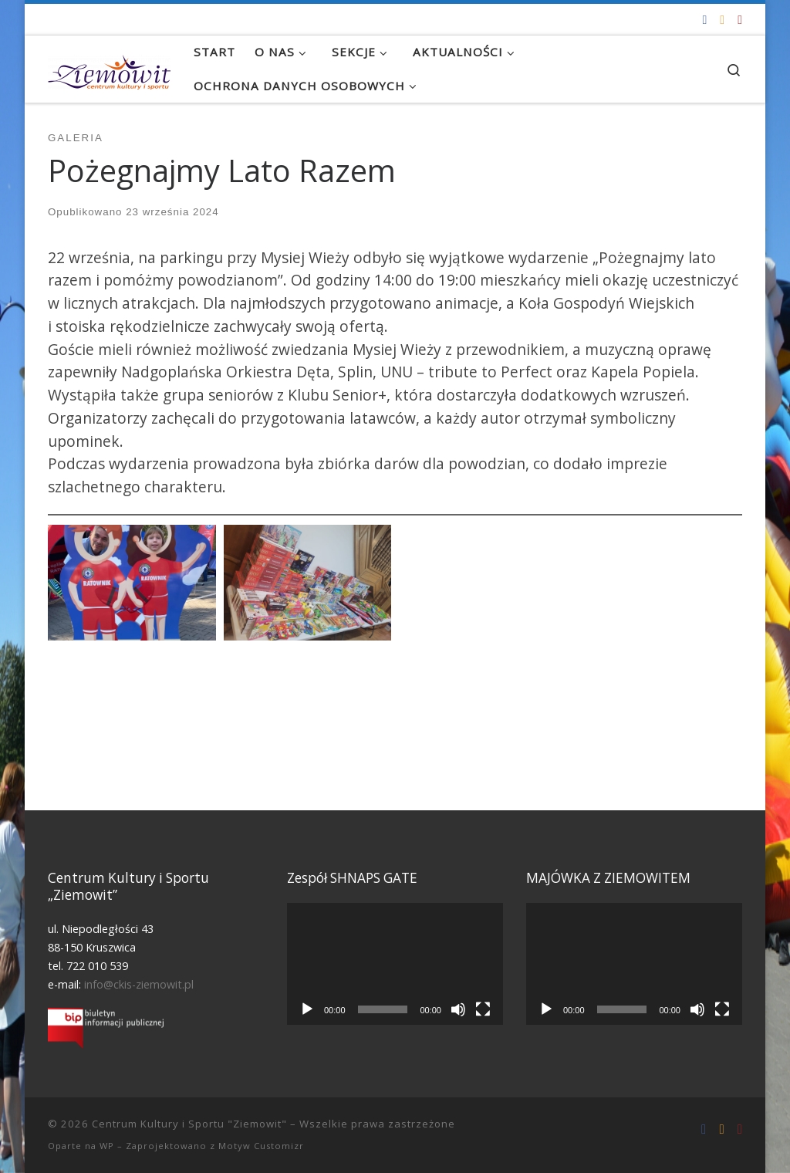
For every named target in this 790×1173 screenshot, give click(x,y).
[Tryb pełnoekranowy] (483, 1009)
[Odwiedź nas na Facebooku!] (704, 19)
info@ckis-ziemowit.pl (139, 984)
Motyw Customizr (261, 1145)
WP (107, 1145)
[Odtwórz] (307, 1009)
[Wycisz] (458, 1009)
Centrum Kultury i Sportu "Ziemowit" (189, 1124)
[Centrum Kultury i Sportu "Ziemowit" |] (109, 69)
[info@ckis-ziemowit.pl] (722, 19)
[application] (395, 963)
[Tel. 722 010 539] (740, 19)
